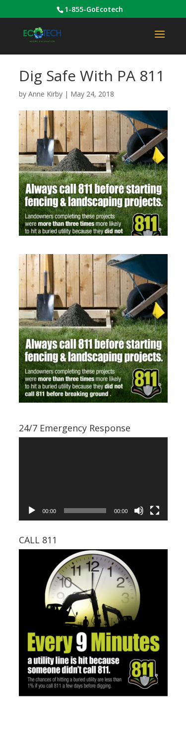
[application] (93, 479)
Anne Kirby (45, 94)
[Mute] (139, 511)
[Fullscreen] (155, 511)
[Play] (32, 511)
